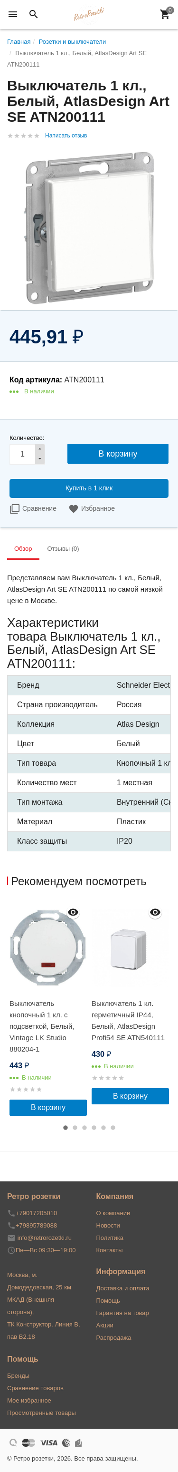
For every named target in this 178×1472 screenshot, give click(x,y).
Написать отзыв (66, 135)
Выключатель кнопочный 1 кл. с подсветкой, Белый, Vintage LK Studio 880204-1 (41, 1026)
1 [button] (65, 1127)
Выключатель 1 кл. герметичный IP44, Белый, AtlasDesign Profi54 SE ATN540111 (128, 1020)
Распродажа (113, 1337)
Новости (108, 1225)
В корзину (48, 1107)
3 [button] (84, 1127)
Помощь (108, 1300)
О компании (113, 1213)
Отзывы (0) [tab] (63, 548)
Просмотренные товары (41, 1412)
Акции (104, 1325)
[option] (48, 1008)
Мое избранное (29, 1400)
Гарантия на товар (122, 1312)
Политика (110, 1237)
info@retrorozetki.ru (45, 1237)
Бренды (18, 1375)
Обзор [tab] (23, 548)
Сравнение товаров (35, 1388)
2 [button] (75, 1127)
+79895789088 (36, 1225)
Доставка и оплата (123, 1288)
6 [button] (113, 1127)
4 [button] (94, 1127)
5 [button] (103, 1127)
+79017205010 (36, 1213)
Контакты (109, 1250)
